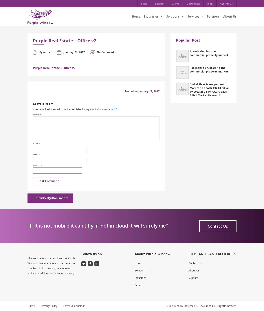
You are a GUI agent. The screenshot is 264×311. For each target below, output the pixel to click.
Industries (151, 16)
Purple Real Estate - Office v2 (54, 68)
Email (36, 154)
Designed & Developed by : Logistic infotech (210, 306)
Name (36, 144)
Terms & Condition (74, 306)
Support (159, 3)
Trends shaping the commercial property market (209, 53)
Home (136, 16)
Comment (38, 114)
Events (175, 3)
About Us (229, 16)
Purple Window (174, 306)
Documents (193, 3)
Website (37, 165)
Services (193, 16)
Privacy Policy (49, 306)
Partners (213, 16)
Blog (210, 3)
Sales (144, 3)
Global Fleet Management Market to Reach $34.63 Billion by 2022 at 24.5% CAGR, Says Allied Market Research (210, 90)
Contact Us (226, 3)
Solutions (173, 16)
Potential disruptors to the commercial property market (209, 69)
